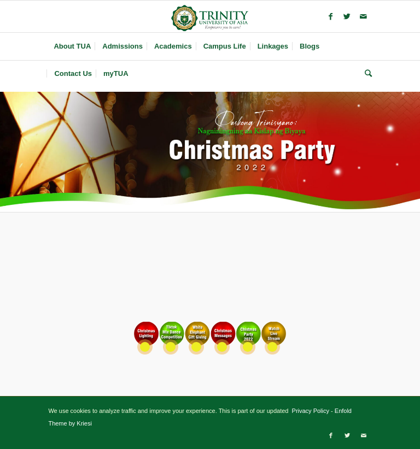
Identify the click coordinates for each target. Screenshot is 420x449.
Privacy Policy (309, 410)
